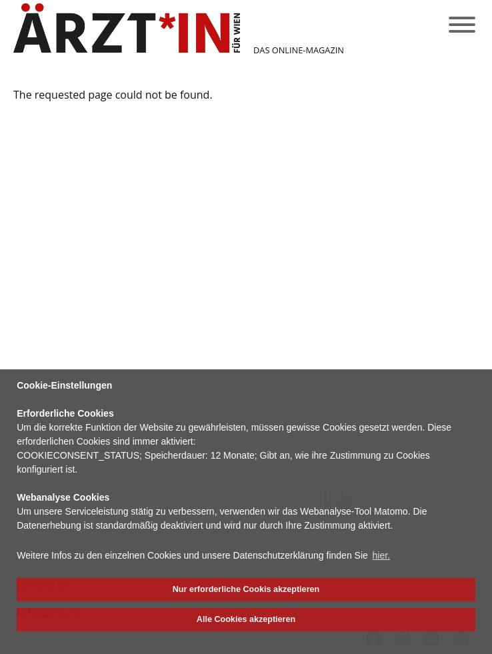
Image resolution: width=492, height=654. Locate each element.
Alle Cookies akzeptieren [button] (246, 619)
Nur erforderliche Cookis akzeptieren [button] (246, 589)
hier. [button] (381, 555)
